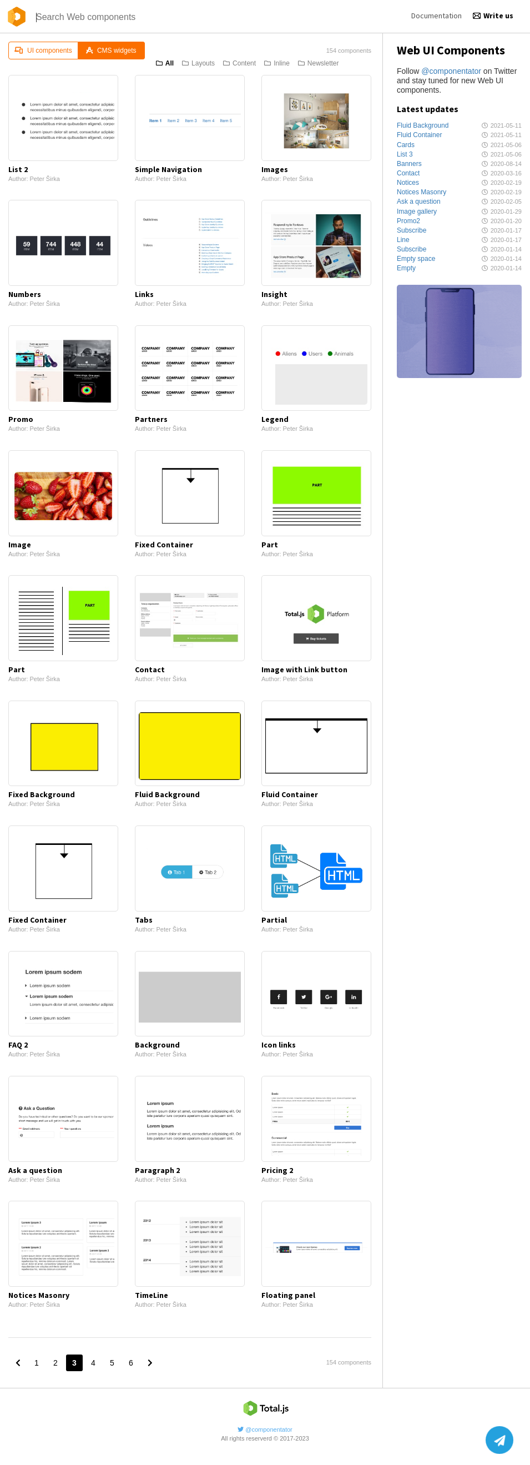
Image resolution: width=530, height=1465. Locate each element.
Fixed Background (41, 794)
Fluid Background (422, 125)
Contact (408, 173)
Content (239, 63)
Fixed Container (164, 545)
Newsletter (318, 63)
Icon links (278, 1045)
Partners (151, 419)
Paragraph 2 (157, 1170)
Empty (406, 268)
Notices (408, 183)
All (165, 63)
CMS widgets (111, 50)
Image (19, 545)
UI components (43, 50)
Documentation (436, 16)
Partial (274, 920)
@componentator (451, 71)
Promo (20, 419)
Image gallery (417, 211)
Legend (275, 419)
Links (144, 294)
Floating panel (288, 1295)
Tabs (144, 920)
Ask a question (419, 201)
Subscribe (411, 230)
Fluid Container (419, 135)
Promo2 (408, 221)
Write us (493, 16)
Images (274, 169)
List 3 (405, 154)
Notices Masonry (421, 192)
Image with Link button (304, 669)
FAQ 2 (18, 1045)
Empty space (416, 259)
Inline (277, 63)
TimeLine (151, 1295)
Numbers (24, 294)
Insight (274, 294)
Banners (409, 164)
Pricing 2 (277, 1170)
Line (403, 240)
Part (269, 545)
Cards (406, 145)
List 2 (18, 169)
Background (157, 1045)
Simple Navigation (168, 169)
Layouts (198, 63)
